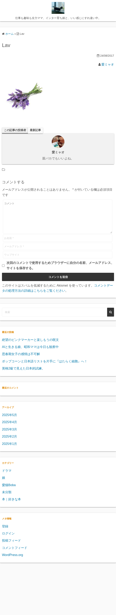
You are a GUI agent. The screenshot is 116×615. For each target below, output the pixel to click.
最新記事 (35, 130)
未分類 (6, 498)
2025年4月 (9, 428)
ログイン (8, 539)
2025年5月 (9, 421)
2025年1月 (9, 449)
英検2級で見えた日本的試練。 (23, 374)
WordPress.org (12, 560)
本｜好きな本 (11, 505)
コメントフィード (14, 553)
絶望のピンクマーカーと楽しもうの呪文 (30, 345)
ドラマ (6, 476)
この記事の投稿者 (15, 130)
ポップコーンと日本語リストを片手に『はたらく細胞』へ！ (44, 367)
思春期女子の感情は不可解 (21, 360)
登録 (5, 532)
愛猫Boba (9, 491)
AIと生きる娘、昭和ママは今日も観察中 (30, 352)
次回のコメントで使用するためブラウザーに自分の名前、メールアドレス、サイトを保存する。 (60, 271)
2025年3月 (9, 435)
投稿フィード (11, 546)
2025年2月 (9, 442)
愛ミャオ (107, 64)
